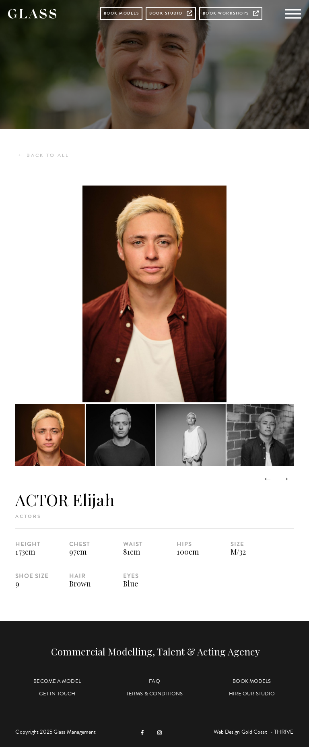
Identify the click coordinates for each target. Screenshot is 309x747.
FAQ (154, 681)
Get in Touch (57, 694)
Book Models (121, 13)
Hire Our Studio (252, 694)
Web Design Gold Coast (240, 732)
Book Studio (170, 13)
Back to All (43, 155)
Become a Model (56, 681)
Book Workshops (231, 13)
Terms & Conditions (154, 694)
